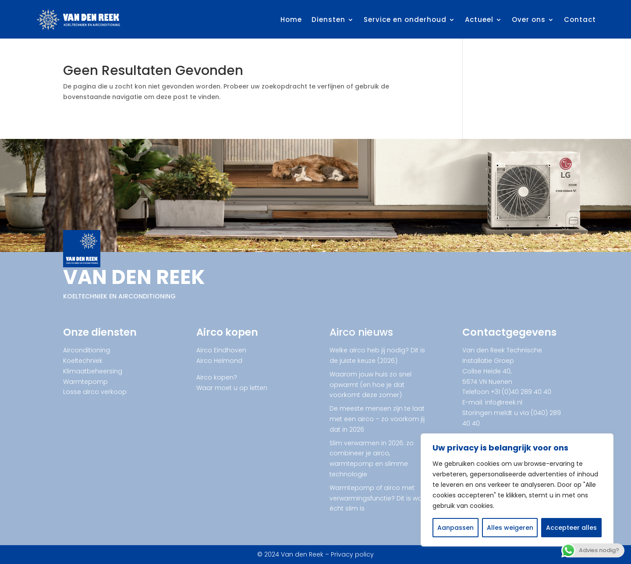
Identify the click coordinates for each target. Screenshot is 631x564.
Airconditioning (86, 350)
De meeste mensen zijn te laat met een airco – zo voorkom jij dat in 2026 (377, 419)
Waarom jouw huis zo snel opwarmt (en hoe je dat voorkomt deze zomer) (370, 385)
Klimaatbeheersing (92, 371)
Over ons (529, 19)
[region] (517, 489)
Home (291, 19)
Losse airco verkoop (95, 391)
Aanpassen (455, 527)
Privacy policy (352, 554)
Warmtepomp (85, 381)
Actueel (479, 19)
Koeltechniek (83, 360)
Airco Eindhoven (221, 350)
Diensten (328, 19)
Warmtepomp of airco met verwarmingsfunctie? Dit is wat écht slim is (377, 498)
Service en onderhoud (405, 19)
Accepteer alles (571, 527)
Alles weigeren (510, 527)
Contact (580, 19)
